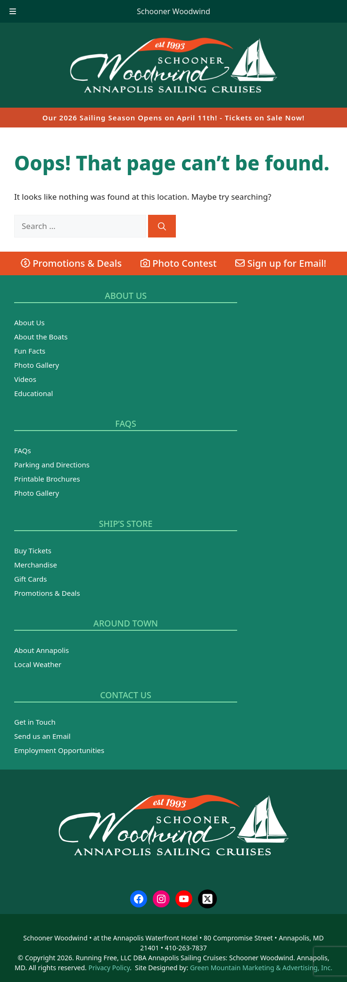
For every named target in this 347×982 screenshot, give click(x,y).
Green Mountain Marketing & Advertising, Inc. (261, 967)
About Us (29, 322)
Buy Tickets (32, 550)
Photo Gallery (36, 365)
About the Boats (40, 336)
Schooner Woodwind (173, 11)
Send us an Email (42, 736)
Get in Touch (35, 722)
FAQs (22, 450)
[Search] (162, 226)
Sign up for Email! (280, 263)
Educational (33, 393)
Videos (25, 379)
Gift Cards (30, 579)
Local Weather (37, 664)
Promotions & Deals (71, 263)
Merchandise (35, 564)
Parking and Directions (52, 464)
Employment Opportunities (59, 750)
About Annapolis (41, 650)
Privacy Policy (109, 967)
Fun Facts (29, 351)
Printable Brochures (47, 478)
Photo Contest (178, 263)
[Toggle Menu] (12, 11)
